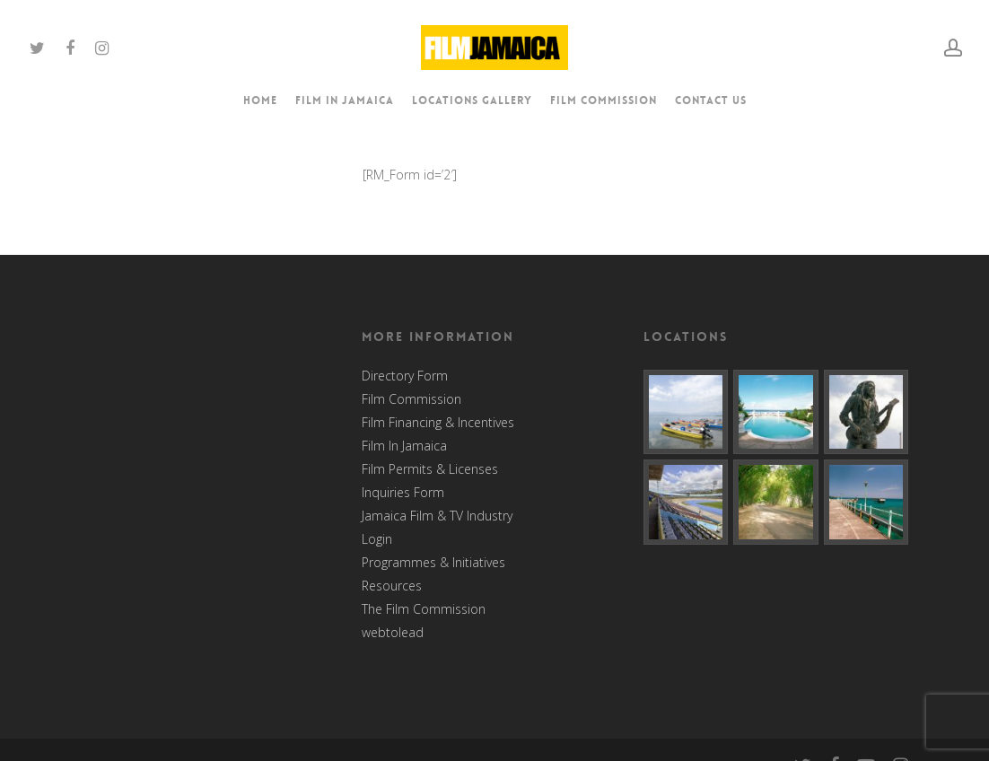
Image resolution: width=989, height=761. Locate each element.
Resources (392, 586)
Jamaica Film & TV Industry (437, 516)
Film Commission (411, 399)
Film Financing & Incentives (438, 423)
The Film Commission (424, 609)
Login (377, 539)
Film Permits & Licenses (430, 469)
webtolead (393, 633)
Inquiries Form (403, 493)
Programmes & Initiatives (433, 563)
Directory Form (405, 376)
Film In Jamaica (404, 446)
